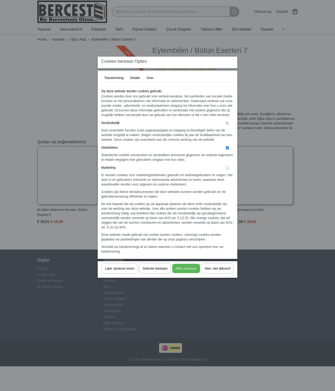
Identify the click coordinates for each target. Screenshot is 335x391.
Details (135, 87)
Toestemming (114, 87)
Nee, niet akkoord (217, 277)
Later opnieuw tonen (119, 277)
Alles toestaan (186, 277)
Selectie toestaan (155, 277)
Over (150, 87)
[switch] (227, 132)
